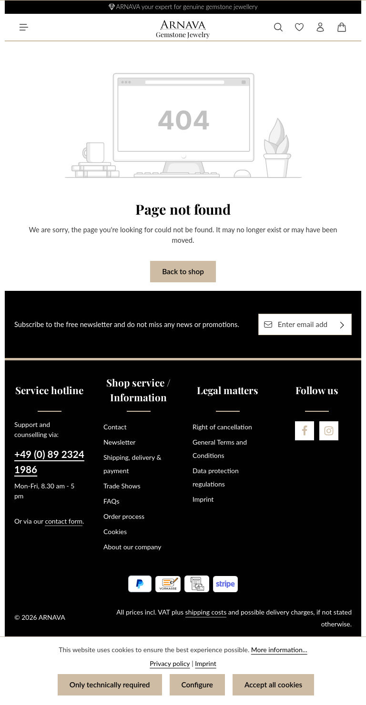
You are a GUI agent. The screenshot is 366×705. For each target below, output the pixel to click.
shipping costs (206, 612)
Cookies (115, 531)
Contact (115, 427)
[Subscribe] (342, 324)
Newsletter (119, 442)
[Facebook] (304, 430)
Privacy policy (170, 663)
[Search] (278, 27)
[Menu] (23, 27)
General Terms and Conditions (220, 448)
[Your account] (320, 27)
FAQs (111, 501)
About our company (132, 547)
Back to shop (183, 271)
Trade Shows (122, 486)
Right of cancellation (222, 427)
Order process (123, 516)
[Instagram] (328, 430)
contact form (63, 521)
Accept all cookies (273, 684)
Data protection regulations (216, 477)
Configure (197, 684)
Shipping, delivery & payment (132, 464)
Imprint (203, 499)
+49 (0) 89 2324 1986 (49, 461)
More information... (279, 649)
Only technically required (110, 684)
